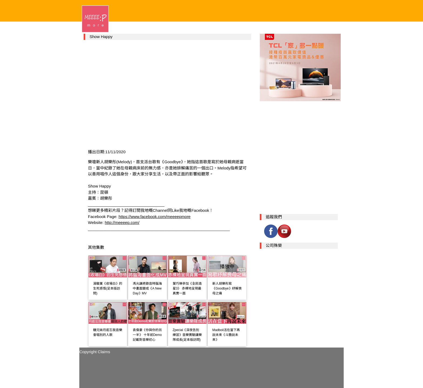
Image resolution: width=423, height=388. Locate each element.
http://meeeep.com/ (122, 222)
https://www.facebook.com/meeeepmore (154, 216)
